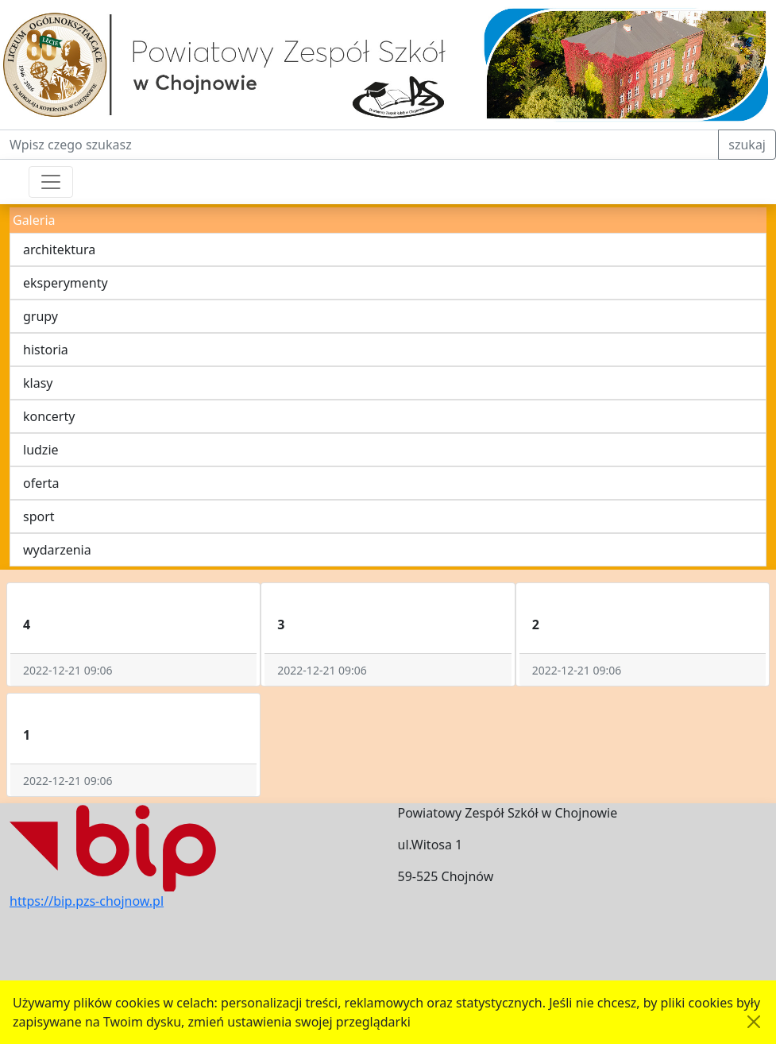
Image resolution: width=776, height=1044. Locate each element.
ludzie (41, 449)
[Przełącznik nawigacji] (51, 182)
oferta (41, 483)
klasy (37, 383)
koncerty (49, 416)
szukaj (747, 144)
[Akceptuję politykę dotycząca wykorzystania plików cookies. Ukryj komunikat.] (753, 1021)
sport (39, 516)
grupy (40, 316)
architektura (59, 249)
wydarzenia (57, 550)
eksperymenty (65, 283)
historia (45, 349)
